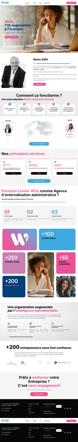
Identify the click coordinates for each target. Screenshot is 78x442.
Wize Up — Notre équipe (34, 403)
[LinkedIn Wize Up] (67, 432)
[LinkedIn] (67, 408)
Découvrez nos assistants (12, 37)
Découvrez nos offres (39, 181)
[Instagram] (70, 408)
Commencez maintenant (39, 143)
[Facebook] (65, 408)
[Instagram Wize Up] (70, 432)
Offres (35, 3)
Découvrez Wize (39, 84)
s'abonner (59, 406)
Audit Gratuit (47, 3)
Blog (40, 3)
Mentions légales (47, 411)
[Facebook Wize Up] (65, 432)
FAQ (29, 410)
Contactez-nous (71, 2)
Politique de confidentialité (49, 413)
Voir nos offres (39, 394)
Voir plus (13, 173)
